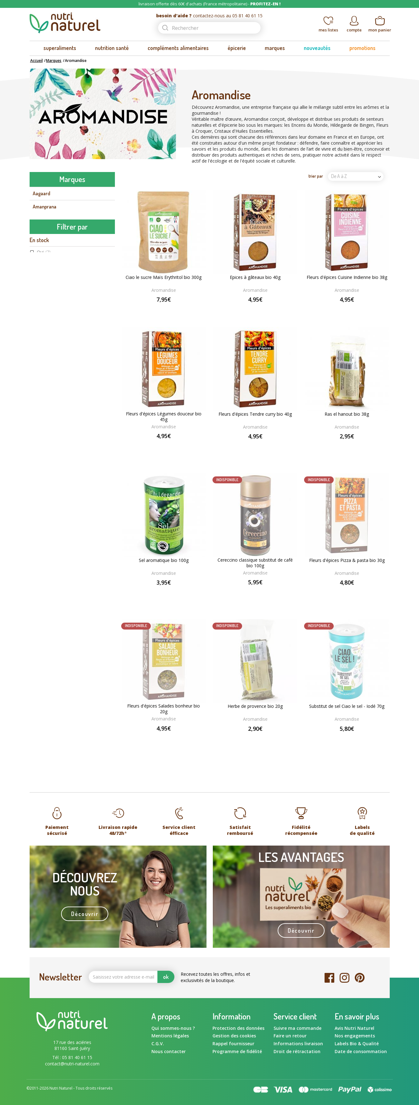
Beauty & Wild (47, 273)
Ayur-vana (43, 246)
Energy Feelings (48, 339)
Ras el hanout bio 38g (347, 414)
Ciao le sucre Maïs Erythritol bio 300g (163, 277)
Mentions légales (170, 1036)
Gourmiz (41, 379)
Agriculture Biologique (64, 555)
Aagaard (41, 193)
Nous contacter (168, 1051)
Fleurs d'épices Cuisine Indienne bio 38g (347, 277)
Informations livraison (298, 1044)
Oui (44, 427)
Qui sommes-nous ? (173, 1028)
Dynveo (40, 312)
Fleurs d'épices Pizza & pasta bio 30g (347, 560)
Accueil (36, 60)
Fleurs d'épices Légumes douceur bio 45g (163, 416)
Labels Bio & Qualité (357, 1044)
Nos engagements (355, 1036)
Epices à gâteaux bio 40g (255, 277)
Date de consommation (361, 1051)
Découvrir (84, 913)
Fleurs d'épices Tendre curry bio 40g (255, 414)
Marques (53, 60)
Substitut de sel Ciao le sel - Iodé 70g (346, 706)
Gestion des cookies (234, 1036)
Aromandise (45, 233)
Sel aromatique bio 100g (164, 560)
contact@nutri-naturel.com (72, 1064)
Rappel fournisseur (233, 1044)
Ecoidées (42, 326)
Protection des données (238, 1028)
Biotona (40, 286)
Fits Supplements (50, 352)
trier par (316, 176)
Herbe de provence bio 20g (255, 706)
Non (46, 452)
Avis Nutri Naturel (354, 1028)
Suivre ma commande (297, 1028)
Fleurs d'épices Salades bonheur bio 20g (163, 708)
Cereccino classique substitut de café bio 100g (255, 563)
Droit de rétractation (297, 1051)
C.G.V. (157, 1044)
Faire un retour (290, 1036)
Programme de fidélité (237, 1051)
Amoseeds (43, 220)
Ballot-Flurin (46, 260)
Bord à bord (45, 299)
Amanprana (44, 206)
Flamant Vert (46, 366)
